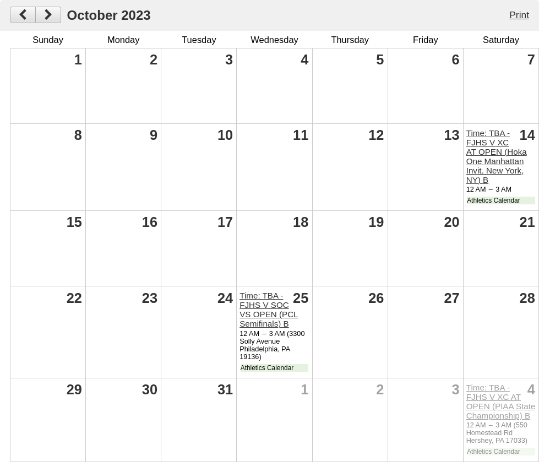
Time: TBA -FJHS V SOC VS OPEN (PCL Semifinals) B (268, 309)
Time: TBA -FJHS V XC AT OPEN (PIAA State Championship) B (501, 401)
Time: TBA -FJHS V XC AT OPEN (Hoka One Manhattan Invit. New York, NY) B (496, 156)
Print (519, 14)
